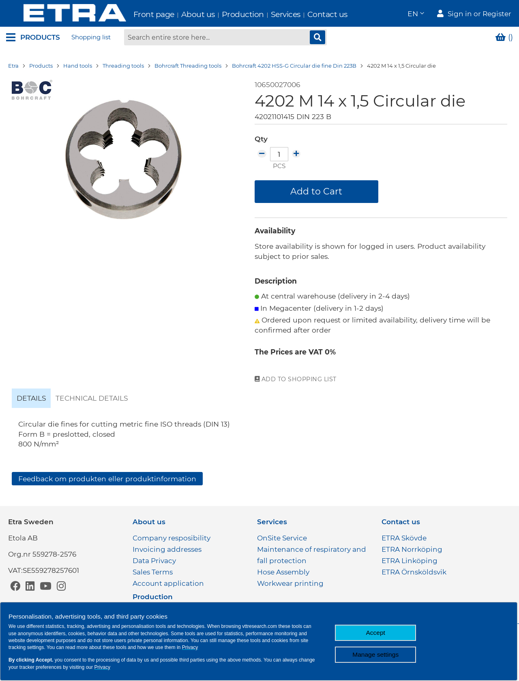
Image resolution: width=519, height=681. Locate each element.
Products (41, 67)
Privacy (190, 647)
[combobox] (225, 38)
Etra (13, 67)
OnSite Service (282, 538)
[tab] (31, 399)
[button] (415, 14)
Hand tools (77, 67)
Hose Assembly (283, 572)
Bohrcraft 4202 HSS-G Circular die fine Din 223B (294, 67)
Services (268, 14)
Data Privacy (154, 561)
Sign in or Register (479, 15)
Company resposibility (171, 538)
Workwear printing (290, 583)
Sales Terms (153, 572)
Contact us (310, 14)
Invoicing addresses (167, 549)
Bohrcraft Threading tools (187, 67)
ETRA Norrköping (412, 549)
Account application (168, 583)
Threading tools (123, 67)
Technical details (92, 399)
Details (31, 399)
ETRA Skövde (404, 538)
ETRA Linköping (410, 561)
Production (225, 14)
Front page (136, 14)
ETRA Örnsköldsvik (414, 572)
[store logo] (57, 14)
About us (180, 14)
